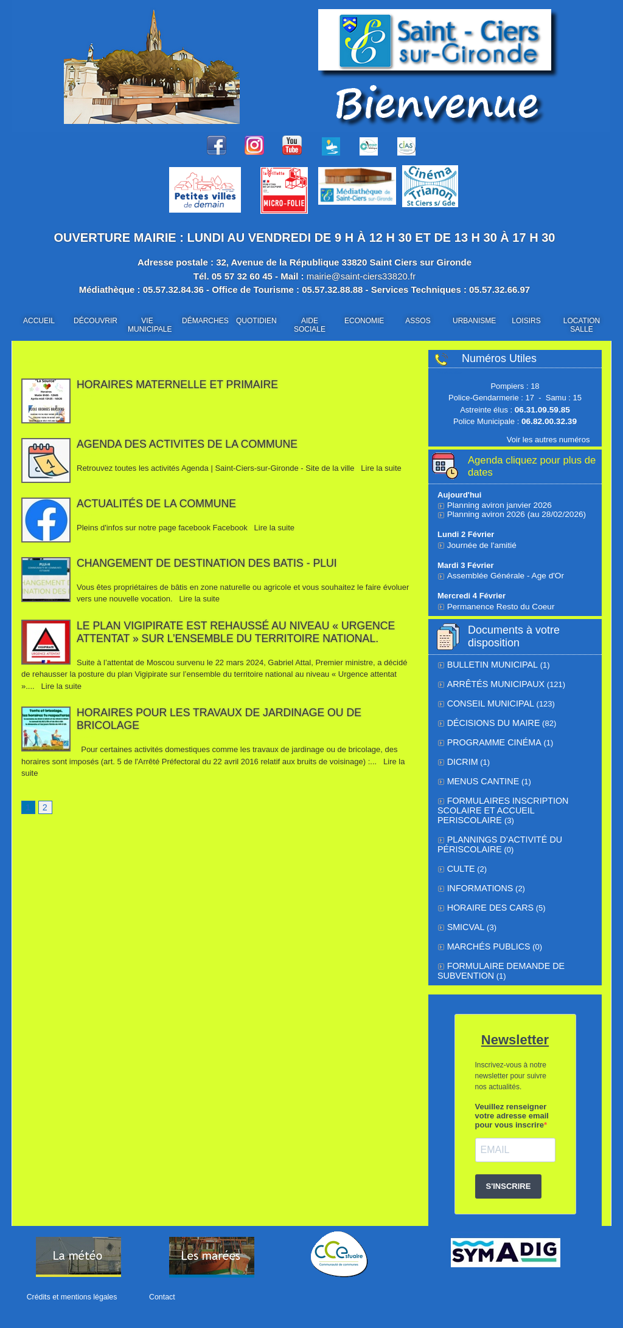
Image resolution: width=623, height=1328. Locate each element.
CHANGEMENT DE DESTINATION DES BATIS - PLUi (209, 563)
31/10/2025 (87, 455)
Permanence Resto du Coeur (498, 604)
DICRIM (461, 756)
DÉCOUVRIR (95, 321)
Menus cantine (480, 774)
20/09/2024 (87, 575)
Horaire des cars (486, 896)
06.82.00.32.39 (549, 421)
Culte (460, 858)
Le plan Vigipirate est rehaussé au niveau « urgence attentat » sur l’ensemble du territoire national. (239, 632)
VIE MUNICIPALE (150, 325)
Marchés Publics (485, 934)
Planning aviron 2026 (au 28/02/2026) (513, 511)
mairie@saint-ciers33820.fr (361, 276)
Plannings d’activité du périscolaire (494, 835)
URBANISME (474, 321)
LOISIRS (526, 321)
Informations (477, 877)
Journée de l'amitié (480, 542)
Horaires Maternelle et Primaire (179, 384)
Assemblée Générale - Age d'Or (502, 573)
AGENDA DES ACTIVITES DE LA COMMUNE (189, 444)
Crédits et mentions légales (71, 1297)
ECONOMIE (364, 321)
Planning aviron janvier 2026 (497, 502)
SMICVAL (464, 915)
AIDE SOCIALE (309, 325)
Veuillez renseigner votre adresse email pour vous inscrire (512, 1101)
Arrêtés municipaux (491, 680)
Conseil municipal (486, 699)
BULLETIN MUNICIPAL (488, 661)
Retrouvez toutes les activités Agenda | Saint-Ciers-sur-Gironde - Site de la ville (217, 468)
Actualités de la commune (158, 504)
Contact (157, 1297)
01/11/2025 (87, 396)
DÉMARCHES (205, 321)
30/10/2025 (87, 515)
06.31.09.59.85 (542, 409)
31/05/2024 (87, 650)
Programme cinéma (489, 737)
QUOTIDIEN (256, 321)
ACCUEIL (39, 321)
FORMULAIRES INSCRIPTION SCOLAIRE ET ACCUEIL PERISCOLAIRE (511, 798)
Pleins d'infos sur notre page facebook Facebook (163, 527)
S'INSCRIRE (508, 1172)
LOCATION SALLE (581, 325)
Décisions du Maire (489, 718)
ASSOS (417, 321)
